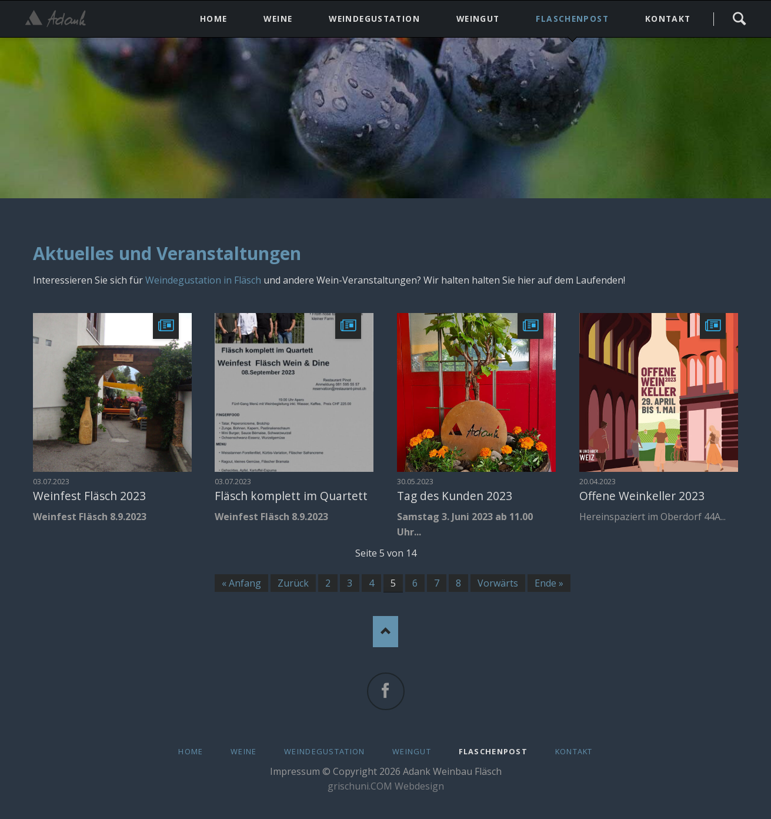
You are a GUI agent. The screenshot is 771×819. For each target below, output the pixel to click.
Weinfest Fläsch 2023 (89, 496)
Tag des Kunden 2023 (454, 496)
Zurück (293, 583)
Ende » (549, 583)
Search (739, 19)
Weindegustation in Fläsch (203, 280)
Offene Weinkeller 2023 (642, 496)
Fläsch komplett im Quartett (291, 496)
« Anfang (241, 583)
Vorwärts (498, 583)
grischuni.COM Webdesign (386, 786)
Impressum (295, 771)
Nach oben (385, 631)
